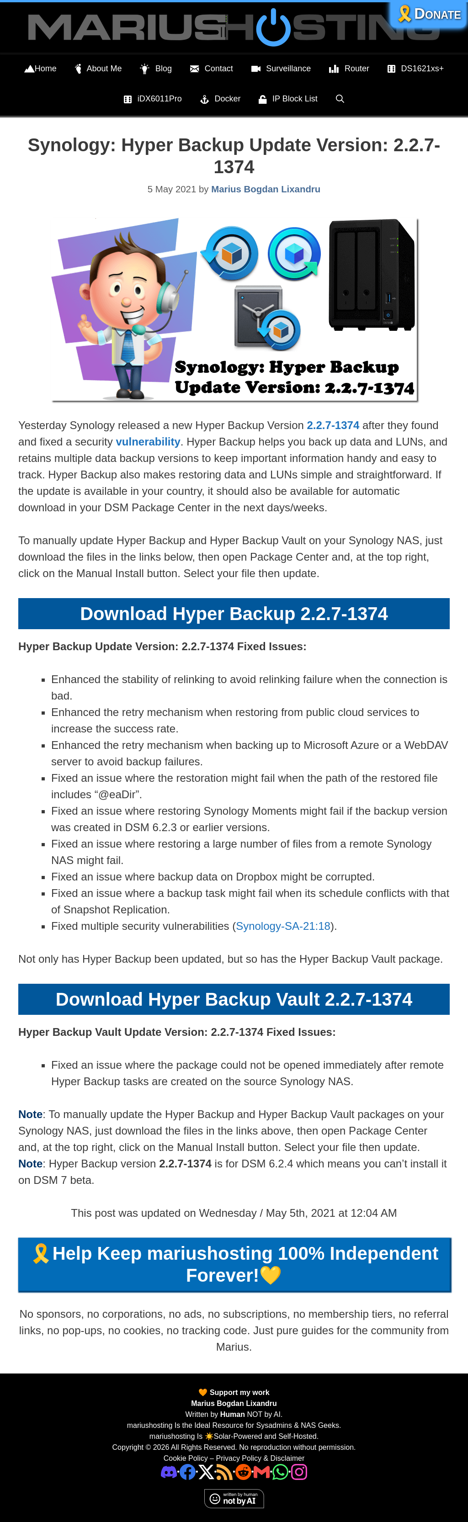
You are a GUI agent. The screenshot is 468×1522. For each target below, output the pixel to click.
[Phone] (243, 1471)
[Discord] (169, 1471)
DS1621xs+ (416, 69)
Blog (156, 69)
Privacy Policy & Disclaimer (260, 1458)
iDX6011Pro (153, 99)
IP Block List (288, 99)
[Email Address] (262, 1471)
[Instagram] (299, 1471)
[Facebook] (188, 1471)
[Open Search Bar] (340, 98)
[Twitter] (206, 1471)
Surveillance (281, 69)
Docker (220, 99)
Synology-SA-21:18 (283, 926)
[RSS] (225, 1471)
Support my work (238, 1392)
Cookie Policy (186, 1458)
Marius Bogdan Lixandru (234, 1403)
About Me (98, 69)
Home (40, 69)
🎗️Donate (428, 13)
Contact (211, 69)
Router (349, 69)
